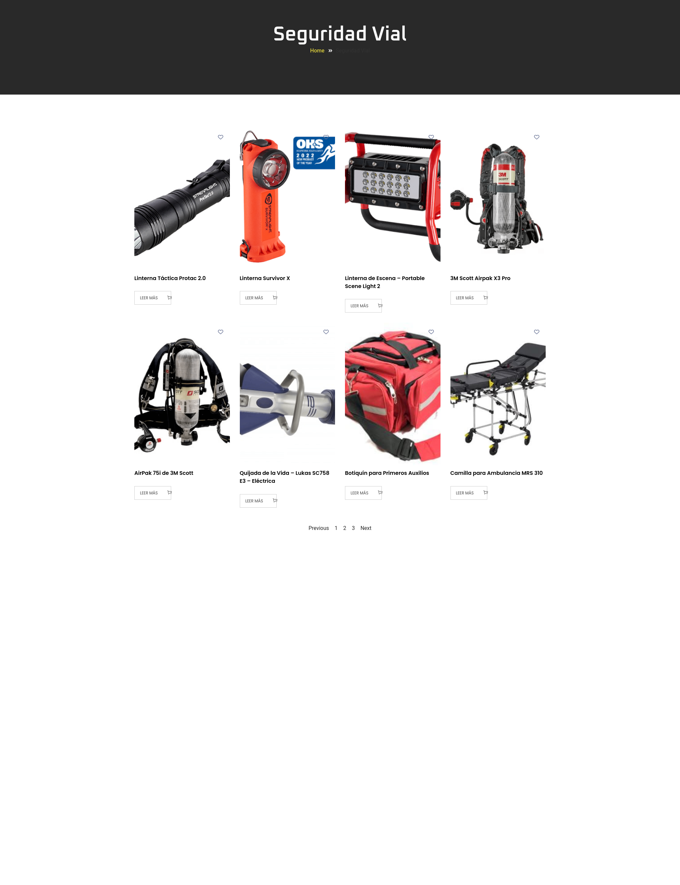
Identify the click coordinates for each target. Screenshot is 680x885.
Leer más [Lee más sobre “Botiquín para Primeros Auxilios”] (359, 493)
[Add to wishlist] (220, 136)
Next (366, 528)
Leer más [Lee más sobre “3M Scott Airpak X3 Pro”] (465, 298)
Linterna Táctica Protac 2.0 (170, 278)
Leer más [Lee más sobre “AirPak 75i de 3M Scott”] (149, 493)
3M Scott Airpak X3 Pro (480, 278)
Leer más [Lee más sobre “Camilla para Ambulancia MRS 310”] (465, 493)
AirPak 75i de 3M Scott (163, 473)
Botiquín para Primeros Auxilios (387, 473)
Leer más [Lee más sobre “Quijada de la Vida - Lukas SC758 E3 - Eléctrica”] (254, 501)
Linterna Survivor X (265, 278)
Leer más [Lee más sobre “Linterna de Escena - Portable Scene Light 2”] (359, 306)
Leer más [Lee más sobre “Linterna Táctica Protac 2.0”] (149, 298)
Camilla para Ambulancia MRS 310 (496, 473)
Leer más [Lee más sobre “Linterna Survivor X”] (254, 298)
